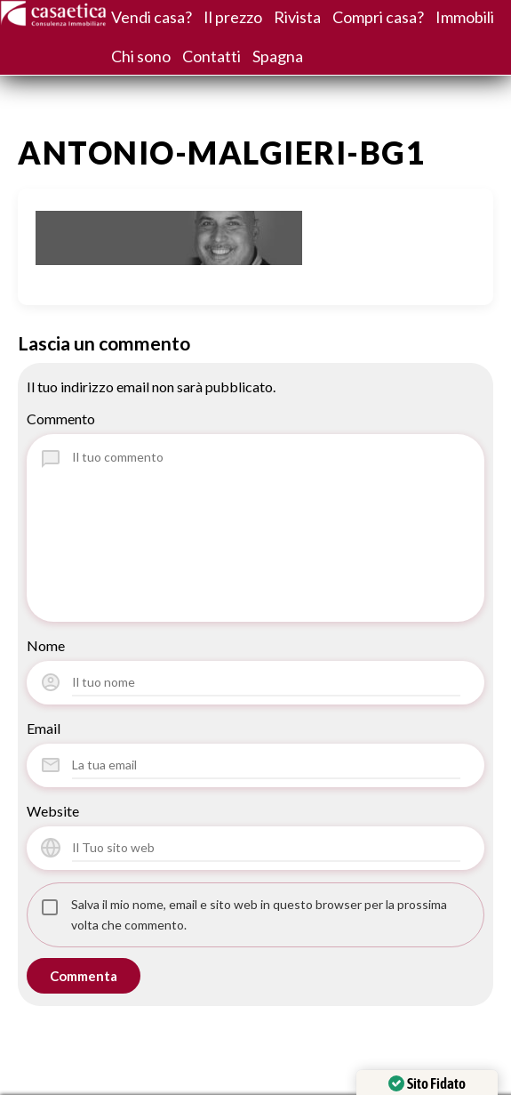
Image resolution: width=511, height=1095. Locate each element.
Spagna (277, 56)
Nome (46, 645)
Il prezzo (233, 17)
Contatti (211, 56)
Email (43, 728)
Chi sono (141, 56)
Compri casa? (378, 17)
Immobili (464, 17)
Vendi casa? (151, 17)
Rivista (297, 17)
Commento (61, 418)
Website (53, 810)
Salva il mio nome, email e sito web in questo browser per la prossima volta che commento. (259, 914)
